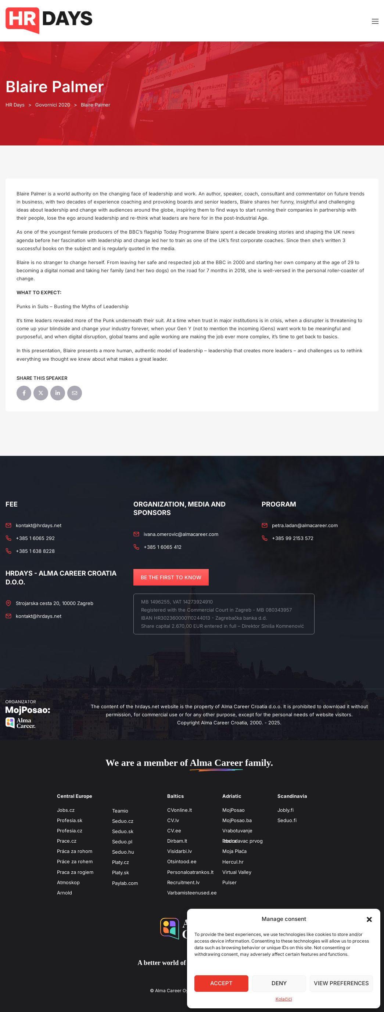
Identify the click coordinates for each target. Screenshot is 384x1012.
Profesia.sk (69, 820)
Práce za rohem (75, 861)
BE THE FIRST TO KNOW (171, 577)
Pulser (229, 882)
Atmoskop (68, 882)
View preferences (341, 983)
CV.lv (173, 820)
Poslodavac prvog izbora (242, 841)
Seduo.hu (123, 852)
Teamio (120, 811)
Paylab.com (125, 883)
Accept (221, 983)
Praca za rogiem (75, 872)
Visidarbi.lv (179, 851)
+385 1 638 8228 (35, 551)
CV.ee (174, 830)
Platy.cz (120, 862)
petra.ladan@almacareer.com (305, 525)
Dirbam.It (177, 841)
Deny (279, 983)
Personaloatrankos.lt (190, 872)
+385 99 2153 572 (292, 538)
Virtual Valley (236, 872)
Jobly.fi (285, 810)
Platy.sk (120, 872)
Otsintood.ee (182, 861)
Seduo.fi (287, 820)
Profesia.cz (69, 830)
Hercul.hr (233, 862)
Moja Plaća (234, 851)
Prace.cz (66, 841)
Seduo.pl (122, 841)
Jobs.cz (66, 810)
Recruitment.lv (183, 882)
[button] (369, 919)
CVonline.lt (179, 810)
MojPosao (233, 810)
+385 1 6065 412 (163, 547)
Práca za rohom (74, 851)
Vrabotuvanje (237, 830)
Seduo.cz (122, 821)
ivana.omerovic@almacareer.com (181, 534)
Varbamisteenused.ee (192, 893)
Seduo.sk (122, 831)
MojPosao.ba (237, 820)
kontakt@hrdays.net (38, 525)
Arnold (64, 893)
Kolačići (284, 999)
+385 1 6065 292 (35, 538)
